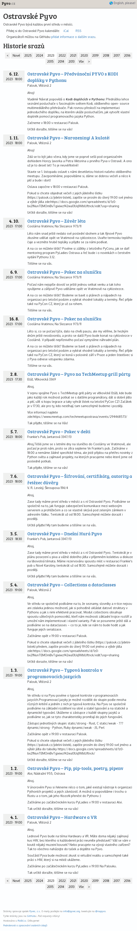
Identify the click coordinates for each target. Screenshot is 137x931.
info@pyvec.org (71, 911)
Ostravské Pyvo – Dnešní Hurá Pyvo (64, 533)
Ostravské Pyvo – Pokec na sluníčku (64, 272)
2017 (117, 55)
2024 (39, 55)
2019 (95, 55)
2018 (106, 55)
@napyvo (100, 911)
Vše (81, 61)
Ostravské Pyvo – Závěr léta (56, 221)
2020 (84, 55)
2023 (50, 55)
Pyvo (8, 3)
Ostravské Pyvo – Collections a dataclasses (71, 584)
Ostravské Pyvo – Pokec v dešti (58, 431)
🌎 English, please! (122, 3)
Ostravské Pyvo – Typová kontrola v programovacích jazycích (65, 673)
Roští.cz (22, 920)
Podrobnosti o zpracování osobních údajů (25, 925)
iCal (66, 31)
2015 (50, 61)
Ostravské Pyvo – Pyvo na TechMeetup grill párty (78, 374)
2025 (28, 55)
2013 (71, 61)
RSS (78, 31)
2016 (127, 55)
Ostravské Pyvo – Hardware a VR (62, 817)
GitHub (31, 915)
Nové (16, 55)
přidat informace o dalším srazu (73, 37)
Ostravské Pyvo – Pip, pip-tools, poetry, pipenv (75, 768)
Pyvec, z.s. (34, 911)
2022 (62, 55)
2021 (73, 55)
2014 (61, 61)
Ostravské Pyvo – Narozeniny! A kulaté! (68, 137)
